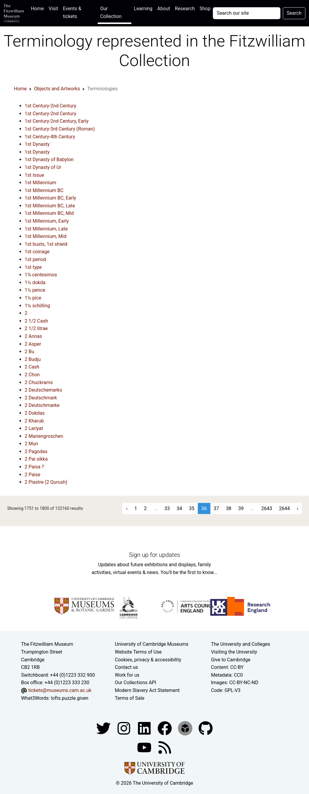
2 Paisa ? (34, 467)
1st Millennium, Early (47, 221)
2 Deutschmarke (42, 405)
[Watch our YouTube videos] (145, 747)
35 (191, 508)
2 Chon (32, 374)
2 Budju (33, 359)
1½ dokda (35, 282)
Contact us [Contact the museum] (126, 667)
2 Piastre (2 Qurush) (46, 482)
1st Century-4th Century (50, 137)
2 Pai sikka (36, 459)
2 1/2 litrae (36, 328)
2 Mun (31, 444)
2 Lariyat (34, 428)
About (163, 8)
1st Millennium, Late (46, 229)
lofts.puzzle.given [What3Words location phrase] (69, 698)
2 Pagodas (36, 451)
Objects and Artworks (57, 89)
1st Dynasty (37, 144)
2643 (266, 508)
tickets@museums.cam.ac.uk (59, 690)
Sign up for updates (154, 554)
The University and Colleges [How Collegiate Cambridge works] (240, 644)
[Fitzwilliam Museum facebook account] (145, 728)
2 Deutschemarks (43, 390)
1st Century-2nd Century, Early (57, 121)
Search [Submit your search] (294, 13)
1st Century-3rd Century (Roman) (60, 129)
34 (179, 508)
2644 (284, 508)
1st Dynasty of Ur (43, 167)
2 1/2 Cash (36, 321)
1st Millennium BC (44, 190)
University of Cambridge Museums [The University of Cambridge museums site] (151, 644)
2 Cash (32, 367)
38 (228, 508)
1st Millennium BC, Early (50, 198)
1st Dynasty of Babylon (49, 159)
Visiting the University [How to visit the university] (234, 652)
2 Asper (33, 344)
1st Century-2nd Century (50, 106)
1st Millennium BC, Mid (49, 213)
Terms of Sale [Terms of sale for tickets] (129, 698)
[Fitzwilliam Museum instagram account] (124, 728)
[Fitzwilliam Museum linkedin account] (165, 728)
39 (241, 508)
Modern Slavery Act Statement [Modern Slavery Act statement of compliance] (147, 690)
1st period (35, 259)
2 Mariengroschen (44, 436)
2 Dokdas (35, 413)
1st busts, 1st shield (46, 244)
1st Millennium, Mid (45, 236)
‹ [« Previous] (126, 508)
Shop (205, 8)
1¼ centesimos (41, 275)
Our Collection (110, 12)
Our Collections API (135, 682)
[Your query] (246, 13)
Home (38, 8)
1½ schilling (37, 305)
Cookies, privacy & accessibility (148, 660)
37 (216, 508)
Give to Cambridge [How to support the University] (230, 660)
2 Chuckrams (39, 382)
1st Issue (34, 175)
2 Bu (29, 351)
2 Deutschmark (41, 398)
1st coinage (37, 251)
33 (167, 508)
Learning (143, 8)
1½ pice (33, 298)
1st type (33, 267)
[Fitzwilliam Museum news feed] (164, 747)
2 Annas (33, 336)
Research (185, 8)
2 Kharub (34, 421)
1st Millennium (40, 182)
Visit (53, 8)
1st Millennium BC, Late (50, 206)
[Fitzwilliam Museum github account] (205, 728)
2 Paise (32, 474)
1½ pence (35, 290)
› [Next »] (297, 508)
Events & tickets (72, 12)
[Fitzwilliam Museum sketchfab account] (186, 728)
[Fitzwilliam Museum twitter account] (104, 728)
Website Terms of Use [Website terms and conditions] (138, 652)
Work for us (127, 675)
